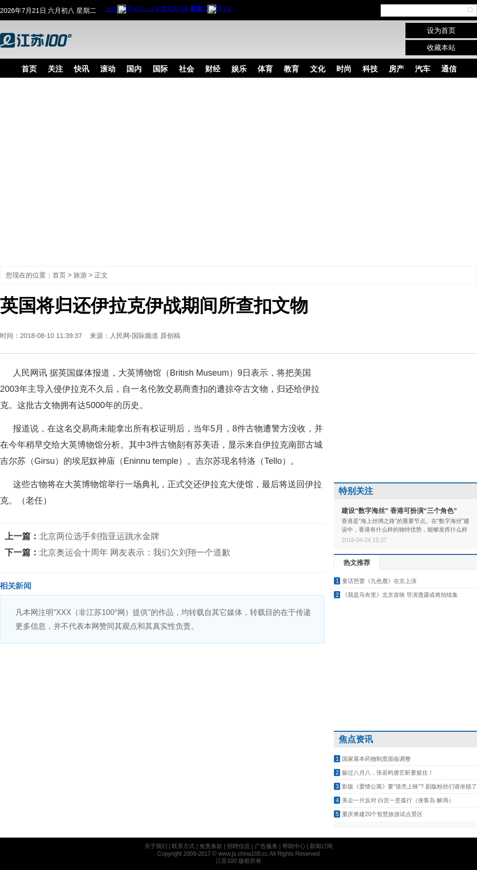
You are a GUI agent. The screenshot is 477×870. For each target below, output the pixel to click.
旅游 (80, 275)
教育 (291, 69)
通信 (448, 69)
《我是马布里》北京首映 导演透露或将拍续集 (400, 595)
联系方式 (183, 846)
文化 (317, 69)
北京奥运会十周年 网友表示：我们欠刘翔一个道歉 (134, 552)
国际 (160, 69)
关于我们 (156, 846)
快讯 (81, 69)
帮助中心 (293, 846)
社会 (186, 69)
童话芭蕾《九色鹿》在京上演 (379, 581)
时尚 (344, 69)
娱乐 (239, 69)
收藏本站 (441, 47)
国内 (134, 69)
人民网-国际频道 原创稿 (145, 335)
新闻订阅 (321, 846)
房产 (396, 69)
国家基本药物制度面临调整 (376, 759)
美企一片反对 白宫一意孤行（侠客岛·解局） (398, 800)
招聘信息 (238, 846)
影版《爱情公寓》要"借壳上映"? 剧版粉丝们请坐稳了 (409, 786)
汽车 (422, 69)
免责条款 (210, 846)
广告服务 (266, 846)
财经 (212, 69)
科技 (370, 69)
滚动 (107, 69)
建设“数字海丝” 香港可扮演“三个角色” (399, 510)
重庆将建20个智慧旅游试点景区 (382, 814)
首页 (29, 69)
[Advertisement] (89, 171)
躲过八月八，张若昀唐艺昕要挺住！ (388, 772)
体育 (265, 69)
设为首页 (441, 30)
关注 (55, 69)
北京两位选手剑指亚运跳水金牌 (99, 536)
